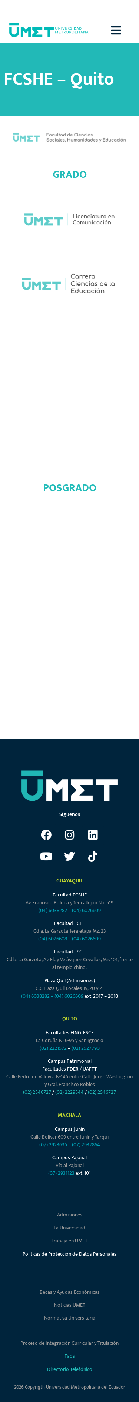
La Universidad (69, 1228)
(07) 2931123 (62, 1173)
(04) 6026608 (52, 939)
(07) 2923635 (53, 1144)
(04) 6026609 (86, 910)
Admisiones (69, 1215)
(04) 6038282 (53, 910)
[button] (125, 30)
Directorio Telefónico (69, 1369)
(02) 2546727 (37, 1092)
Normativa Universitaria (69, 1318)
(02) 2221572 (53, 1048)
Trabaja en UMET (69, 1240)
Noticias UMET (69, 1305)
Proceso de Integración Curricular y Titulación (69, 1343)
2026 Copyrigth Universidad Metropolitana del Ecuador (69, 1387)
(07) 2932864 (86, 1144)
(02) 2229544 (69, 1092)
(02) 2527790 (86, 1048)
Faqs (69, 1356)
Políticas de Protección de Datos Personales (69, 1254)
